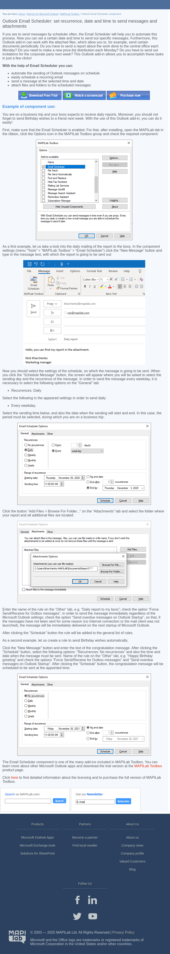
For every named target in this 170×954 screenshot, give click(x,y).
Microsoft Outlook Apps (37, 837)
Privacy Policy (123, 932)
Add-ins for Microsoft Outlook (42, 14)
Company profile (132, 853)
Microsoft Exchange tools (37, 845)
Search (10, 794)
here (14, 777)
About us (132, 837)
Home (22, 14)
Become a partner (85, 837)
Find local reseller (85, 845)
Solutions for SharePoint (37, 853)
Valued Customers (132, 861)
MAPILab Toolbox (69, 14)
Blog (132, 869)
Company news (132, 845)
